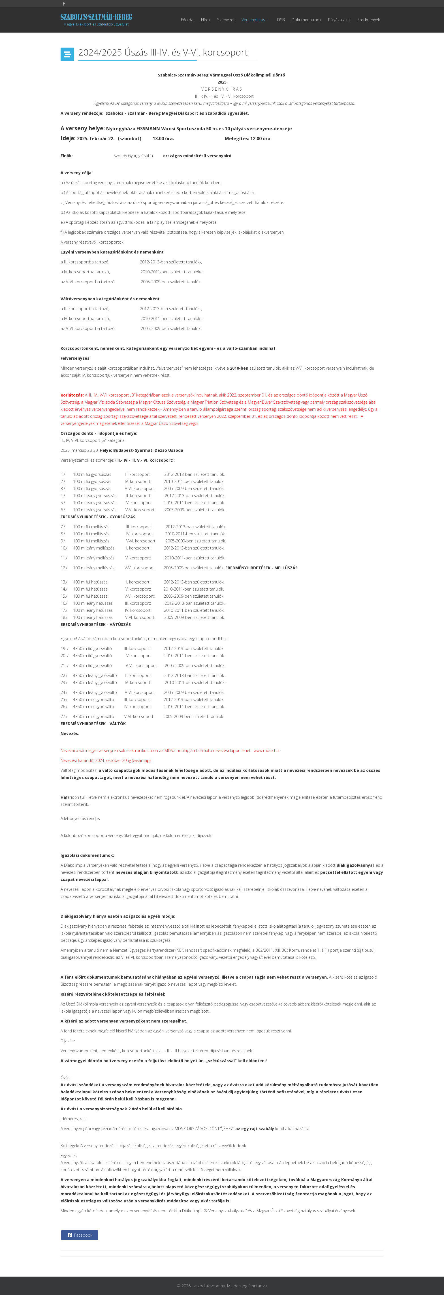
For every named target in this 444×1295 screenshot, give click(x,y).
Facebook (79, 1235)
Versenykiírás (253, 19)
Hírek (205, 19)
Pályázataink (339, 19)
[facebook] (64, 3)
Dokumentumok (306, 19)
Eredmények (368, 19)
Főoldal (187, 19)
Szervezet (226, 19)
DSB (281, 19)
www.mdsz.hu (266, 750)
